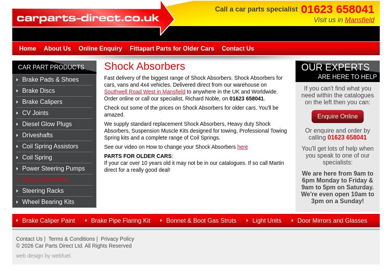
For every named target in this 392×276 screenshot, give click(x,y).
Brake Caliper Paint (48, 220)
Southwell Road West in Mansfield (144, 92)
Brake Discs (38, 90)
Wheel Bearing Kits (48, 202)
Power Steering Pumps (53, 168)
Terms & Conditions (72, 239)
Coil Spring (37, 157)
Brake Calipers (42, 102)
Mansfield (359, 20)
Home (27, 48)
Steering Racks (43, 190)
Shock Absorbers (45, 179)
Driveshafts (37, 135)
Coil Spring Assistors (50, 146)
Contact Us (238, 48)
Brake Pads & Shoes (50, 79)
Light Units (266, 220)
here (242, 147)
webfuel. (62, 256)
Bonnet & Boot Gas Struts (201, 220)
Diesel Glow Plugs (47, 124)
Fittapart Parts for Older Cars (172, 48)
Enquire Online (337, 116)
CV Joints (35, 113)
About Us (57, 48)
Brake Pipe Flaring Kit (120, 220)
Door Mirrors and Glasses (332, 220)
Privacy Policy (117, 239)
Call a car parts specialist (256, 9)
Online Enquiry (100, 48)
